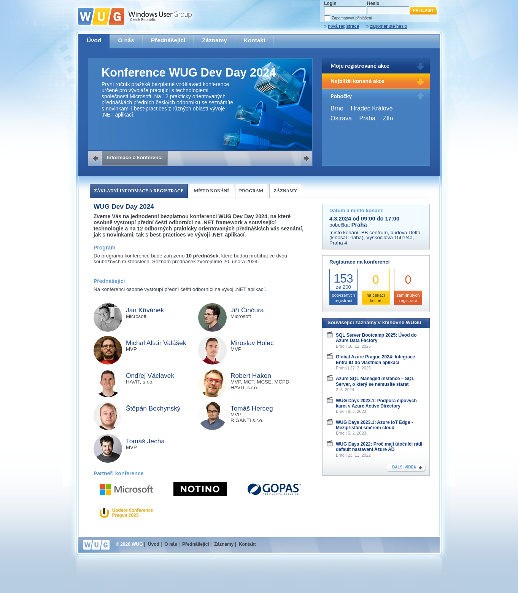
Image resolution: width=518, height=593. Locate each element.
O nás (126, 40)
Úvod (94, 40)
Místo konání (211, 190)
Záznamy (214, 40)
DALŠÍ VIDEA (404, 467)
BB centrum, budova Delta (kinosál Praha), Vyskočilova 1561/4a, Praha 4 (374, 238)
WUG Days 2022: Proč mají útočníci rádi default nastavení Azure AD (379, 446)
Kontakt (254, 40)
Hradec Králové (371, 108)
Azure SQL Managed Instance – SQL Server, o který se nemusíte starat (375, 381)
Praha (367, 118)
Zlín (388, 118)
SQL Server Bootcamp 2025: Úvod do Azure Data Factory (376, 337)
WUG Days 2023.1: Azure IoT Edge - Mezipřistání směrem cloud (374, 425)
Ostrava (341, 118)
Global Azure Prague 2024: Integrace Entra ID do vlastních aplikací (375, 359)
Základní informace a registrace (139, 190)
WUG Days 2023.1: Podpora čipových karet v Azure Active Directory (376, 403)
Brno (337, 108)
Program (251, 190)
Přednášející (168, 40)
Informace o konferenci (135, 157)
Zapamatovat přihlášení (352, 18)
